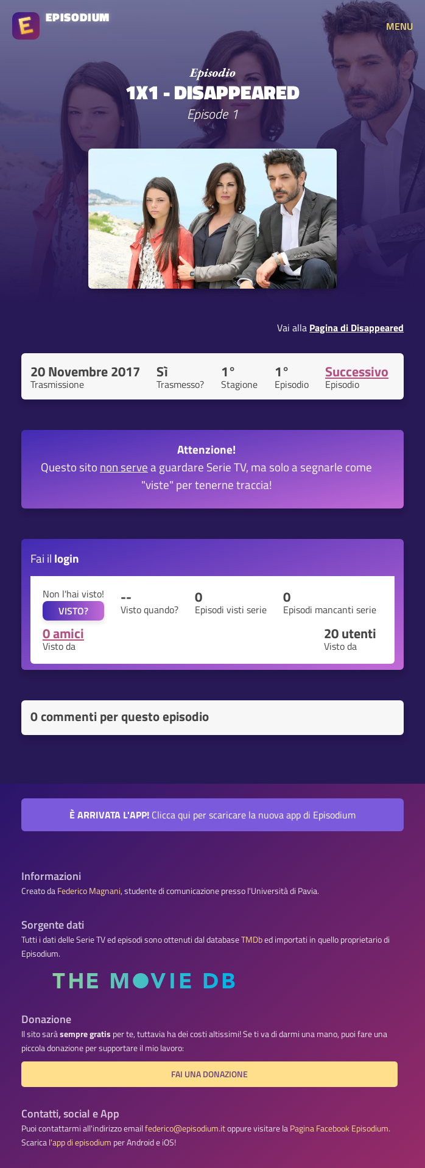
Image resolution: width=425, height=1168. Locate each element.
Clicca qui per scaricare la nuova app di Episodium (212, 814)
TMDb (251, 939)
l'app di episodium (80, 1142)
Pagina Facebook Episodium (339, 1128)
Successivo (356, 371)
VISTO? (73, 610)
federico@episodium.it (185, 1128)
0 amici (63, 633)
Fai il (54, 558)
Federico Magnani (89, 891)
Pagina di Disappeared (356, 327)
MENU (399, 26)
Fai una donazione (209, 1074)
